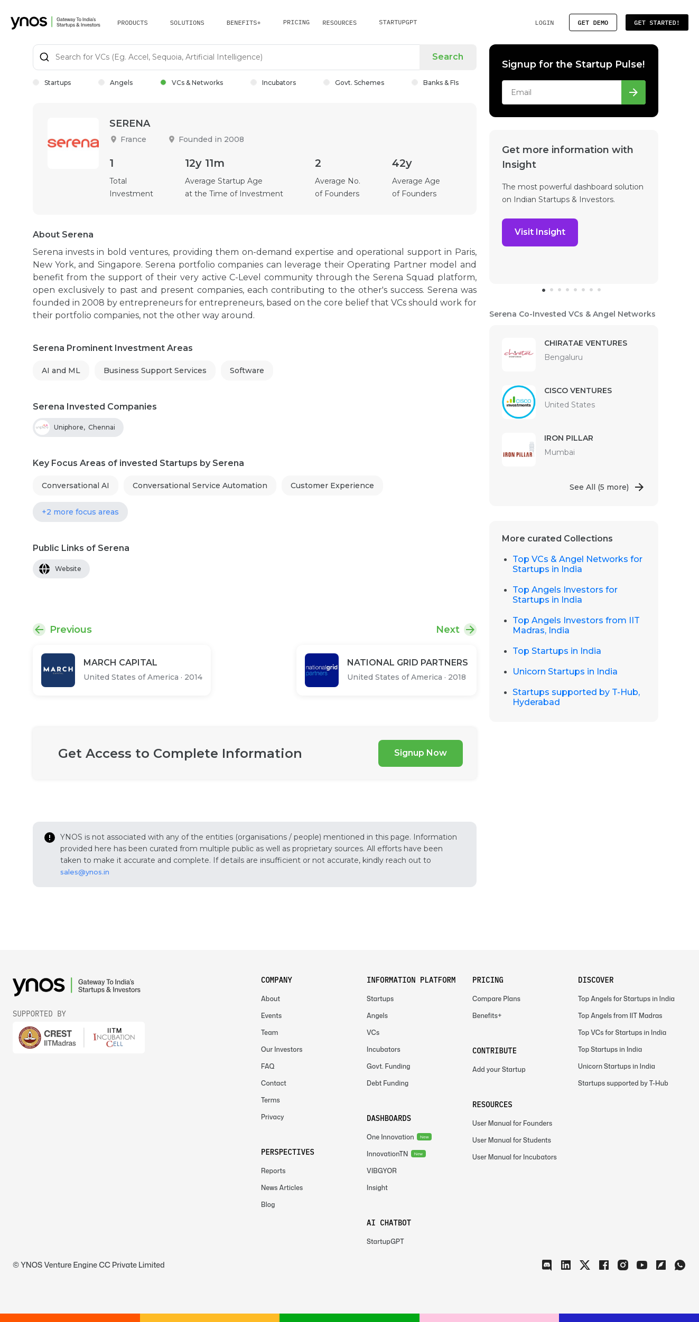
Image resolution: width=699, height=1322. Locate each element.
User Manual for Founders (512, 1123)
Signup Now (420, 753)
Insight (377, 1187)
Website (68, 569)
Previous (71, 629)
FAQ (268, 1066)
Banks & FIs (435, 83)
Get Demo (593, 22)
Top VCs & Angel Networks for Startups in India (577, 564)
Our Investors (282, 1049)
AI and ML (61, 370)
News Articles (282, 1187)
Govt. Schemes (353, 83)
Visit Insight (540, 232)
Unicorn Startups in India (565, 672)
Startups (52, 83)
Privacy (272, 1116)
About (270, 998)
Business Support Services (155, 370)
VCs (373, 1032)
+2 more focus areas (80, 512)
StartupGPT (398, 22)
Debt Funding (387, 1083)
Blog (268, 1204)
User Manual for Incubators (514, 1157)
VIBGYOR (382, 1170)
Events (271, 1015)
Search (448, 57)
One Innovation (390, 1137)
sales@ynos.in (84, 872)
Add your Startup (499, 1069)
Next (448, 629)
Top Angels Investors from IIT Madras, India (576, 625)
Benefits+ (487, 1015)
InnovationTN (387, 1153)
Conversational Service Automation (200, 485)
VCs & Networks (191, 83)
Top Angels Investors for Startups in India (565, 595)
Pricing (296, 22)
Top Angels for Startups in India (626, 998)
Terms (270, 1100)
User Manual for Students (511, 1140)
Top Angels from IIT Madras (620, 1015)
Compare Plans (496, 998)
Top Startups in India (556, 651)
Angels (115, 83)
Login (544, 22)
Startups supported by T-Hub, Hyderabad (576, 697)
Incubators (273, 83)
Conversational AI (75, 485)
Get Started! (657, 22)
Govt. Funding (389, 1066)
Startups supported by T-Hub (623, 1083)
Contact (273, 1083)
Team (269, 1032)
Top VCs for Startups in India (622, 1032)
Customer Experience (332, 485)
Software (247, 370)
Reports (273, 1170)
